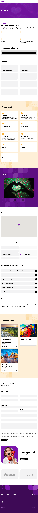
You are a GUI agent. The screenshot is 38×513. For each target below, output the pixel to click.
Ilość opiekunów (22, 409)
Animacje (2, 496)
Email (1, 398)
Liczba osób (2, 409)
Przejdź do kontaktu (23, 459)
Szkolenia (2, 502)
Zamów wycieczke (19, 52)
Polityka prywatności (3, 507)
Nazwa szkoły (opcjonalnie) (5, 405)
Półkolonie (2, 497)
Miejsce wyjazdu (3, 413)
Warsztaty (2, 501)
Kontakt (14, 494)
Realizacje (8, 494)
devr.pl (36, 507)
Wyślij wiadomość (4, 439)
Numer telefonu (22, 398)
